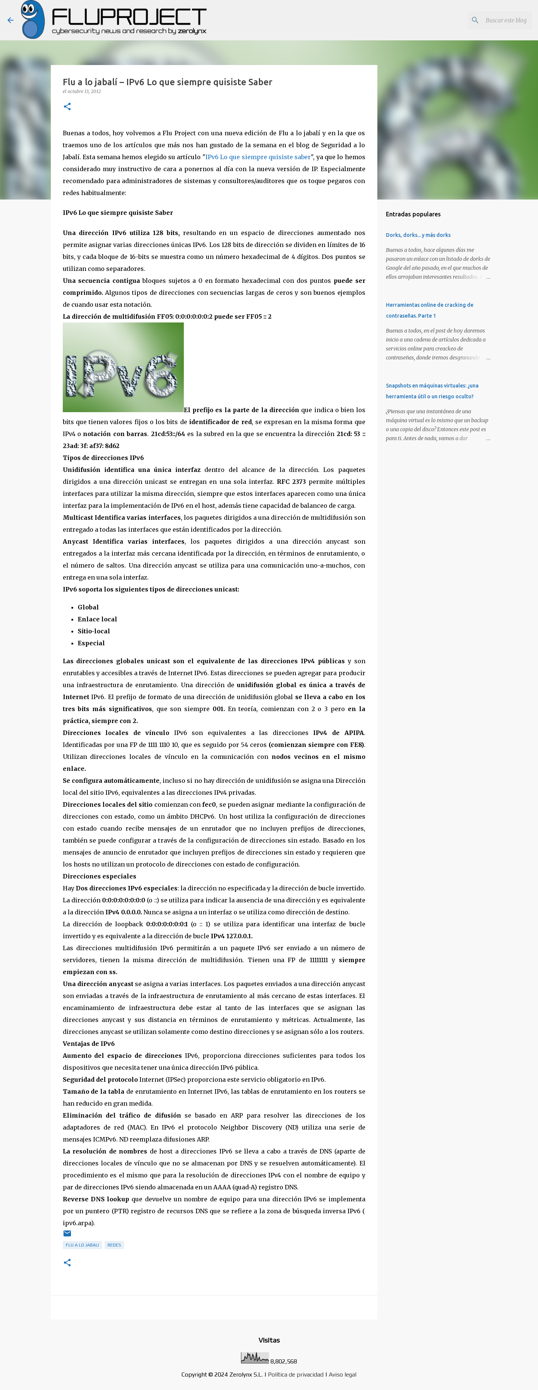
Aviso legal (342, 1374)
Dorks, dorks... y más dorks (418, 235)
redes (114, 1245)
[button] (67, 107)
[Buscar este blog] (493, 20)
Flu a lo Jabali (82, 1245)
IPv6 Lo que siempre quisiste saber (258, 157)
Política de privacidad (296, 1374)
